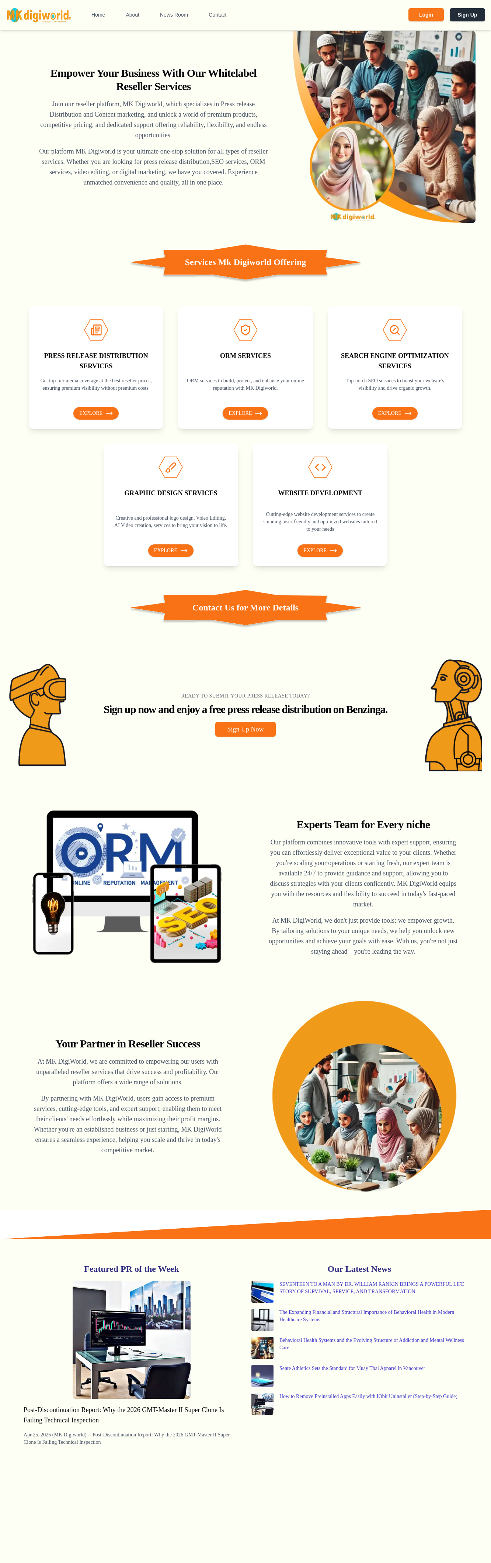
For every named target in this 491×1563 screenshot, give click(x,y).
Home (98, 15)
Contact (217, 15)
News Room (174, 15)
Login (426, 15)
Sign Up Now (245, 729)
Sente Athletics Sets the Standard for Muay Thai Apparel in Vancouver (352, 1368)
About (132, 15)
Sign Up (467, 15)
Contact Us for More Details (245, 607)
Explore (96, 413)
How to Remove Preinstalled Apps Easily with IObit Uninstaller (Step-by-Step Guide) (368, 1396)
